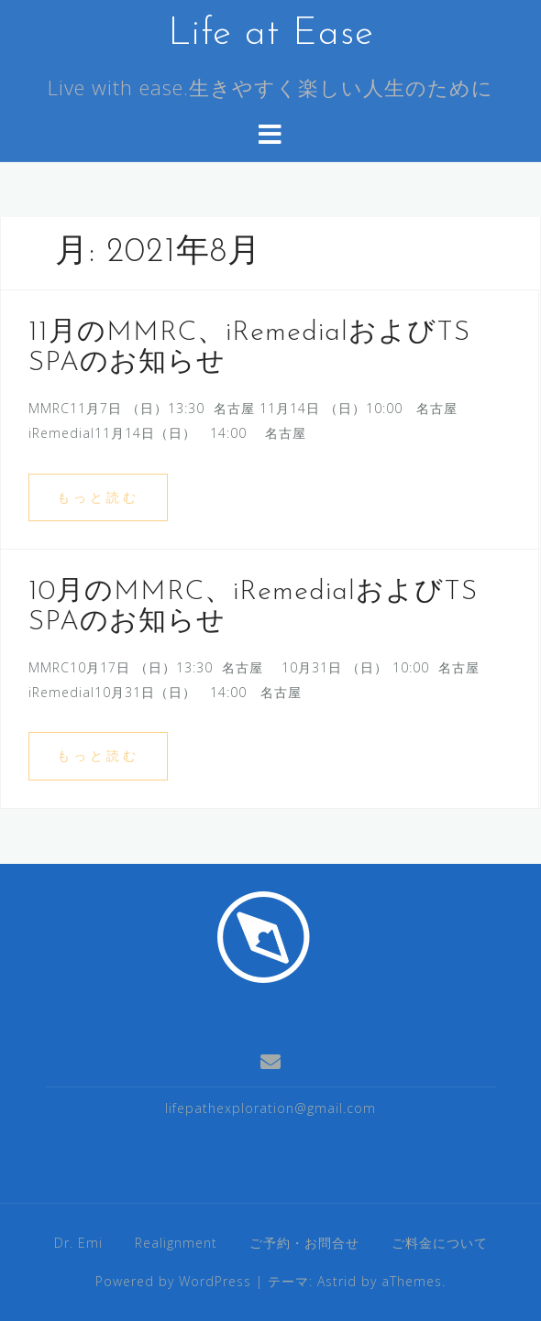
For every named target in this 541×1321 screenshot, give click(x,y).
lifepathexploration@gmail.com (270, 1108)
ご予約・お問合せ (304, 1242)
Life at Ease (271, 34)
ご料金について (440, 1242)
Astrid (337, 1281)
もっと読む (98, 497)
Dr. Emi (78, 1242)
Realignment (176, 1242)
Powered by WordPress (173, 1281)
